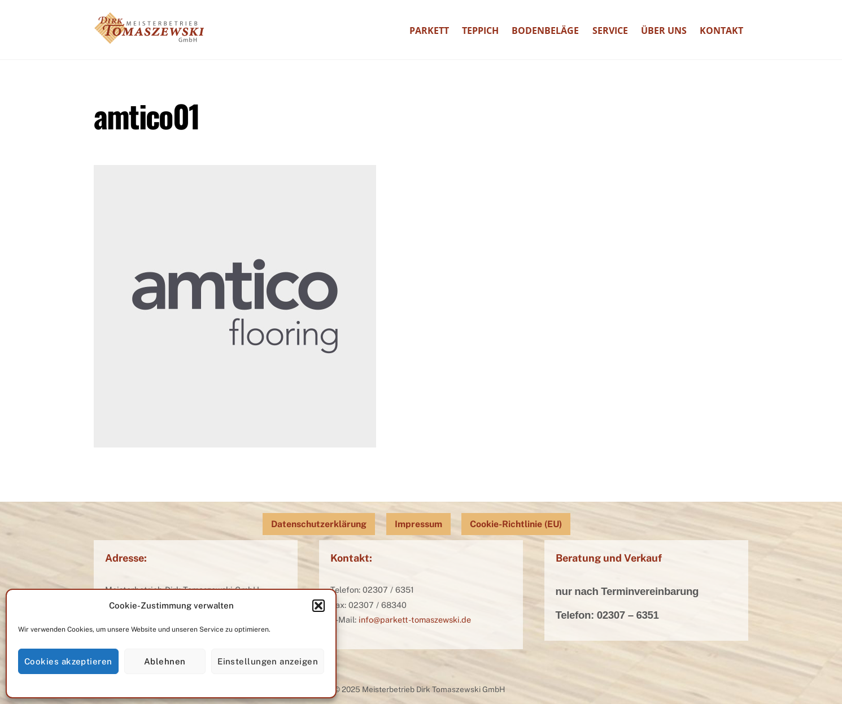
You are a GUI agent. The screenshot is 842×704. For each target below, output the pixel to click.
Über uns (664, 30)
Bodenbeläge (545, 30)
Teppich (480, 30)
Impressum (418, 524)
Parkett (429, 30)
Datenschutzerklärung (319, 524)
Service (610, 30)
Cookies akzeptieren (68, 661)
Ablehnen (165, 661)
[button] (318, 605)
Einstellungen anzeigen (267, 661)
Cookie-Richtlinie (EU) (516, 524)
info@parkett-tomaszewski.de (415, 619)
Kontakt (721, 30)
